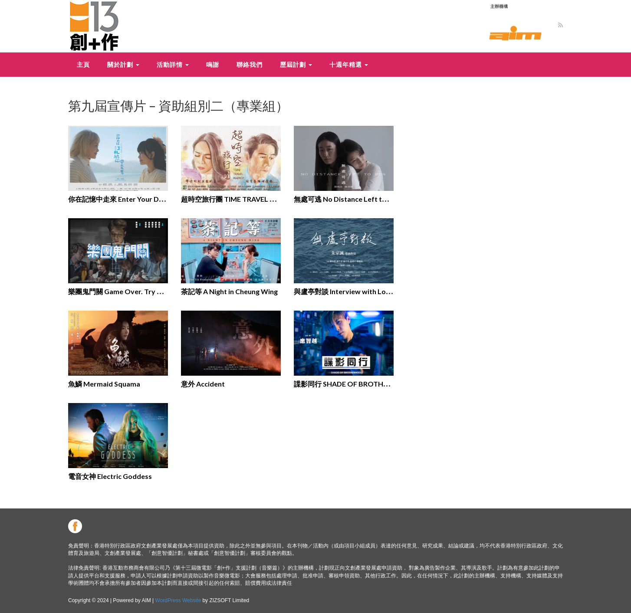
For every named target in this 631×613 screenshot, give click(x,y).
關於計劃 (123, 64)
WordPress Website (178, 600)
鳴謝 (212, 64)
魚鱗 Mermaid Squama (104, 384)
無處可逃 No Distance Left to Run (347, 199)
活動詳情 (173, 64)
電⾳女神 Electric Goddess (110, 476)
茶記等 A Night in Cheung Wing (229, 291)
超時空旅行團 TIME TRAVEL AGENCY (239, 199)
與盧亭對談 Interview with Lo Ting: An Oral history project (386, 291)
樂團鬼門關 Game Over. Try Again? (123, 291)
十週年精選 (348, 64)
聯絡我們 (250, 64)
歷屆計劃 (296, 64)
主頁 (83, 64)
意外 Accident (203, 384)
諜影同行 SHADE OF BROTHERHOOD (354, 384)
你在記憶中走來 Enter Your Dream (122, 199)
